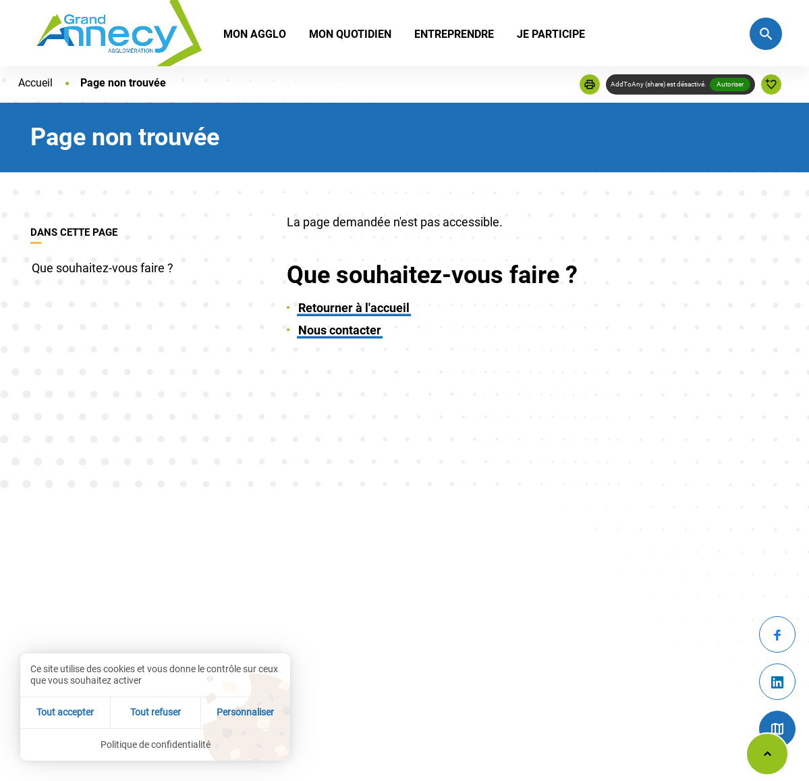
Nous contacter (339, 330)
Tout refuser (155, 712)
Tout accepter (65, 712)
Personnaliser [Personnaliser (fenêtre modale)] (245, 712)
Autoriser (730, 84)
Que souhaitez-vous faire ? (102, 268)
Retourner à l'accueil (354, 308)
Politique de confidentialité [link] (156, 744)
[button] (590, 84)
